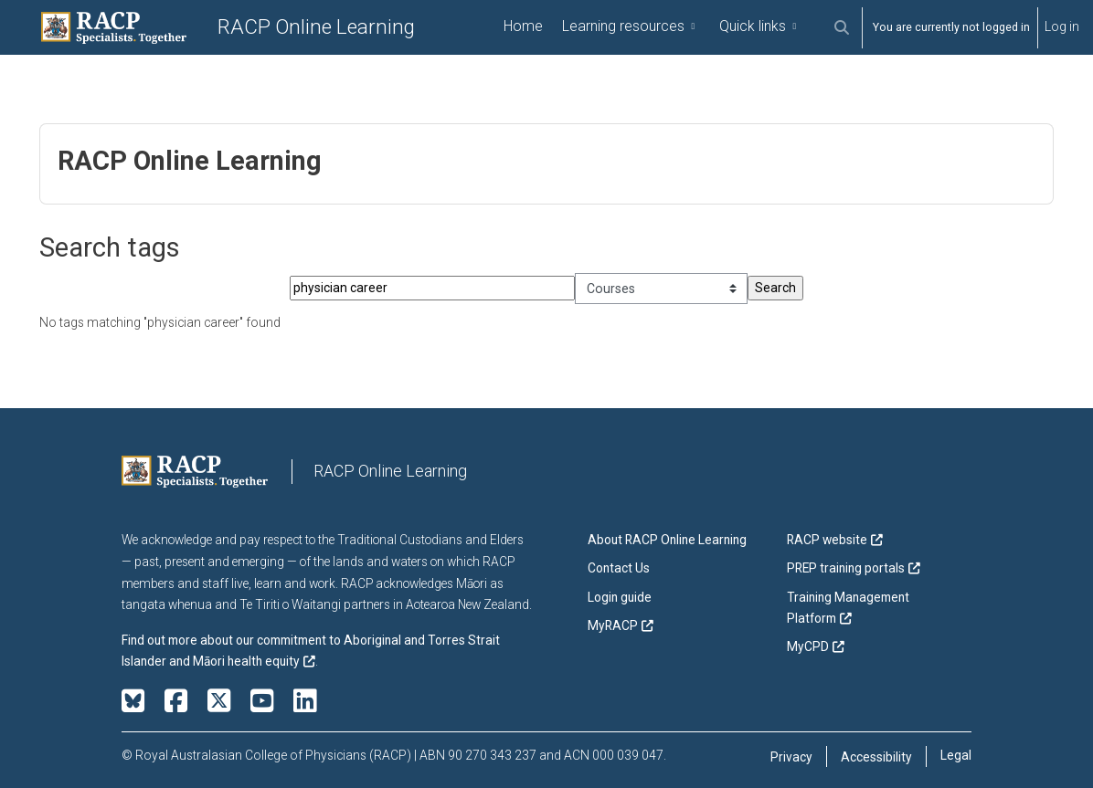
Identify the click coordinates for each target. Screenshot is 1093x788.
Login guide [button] (620, 597)
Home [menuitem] (523, 26)
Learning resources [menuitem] (623, 26)
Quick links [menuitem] (752, 26)
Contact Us (619, 569)
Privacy (791, 757)
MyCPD (808, 647)
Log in (1062, 26)
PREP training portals (846, 569)
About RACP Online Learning (667, 540)
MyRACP (613, 625)
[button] (841, 27)
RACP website (827, 540)
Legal (955, 755)
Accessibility (876, 757)
